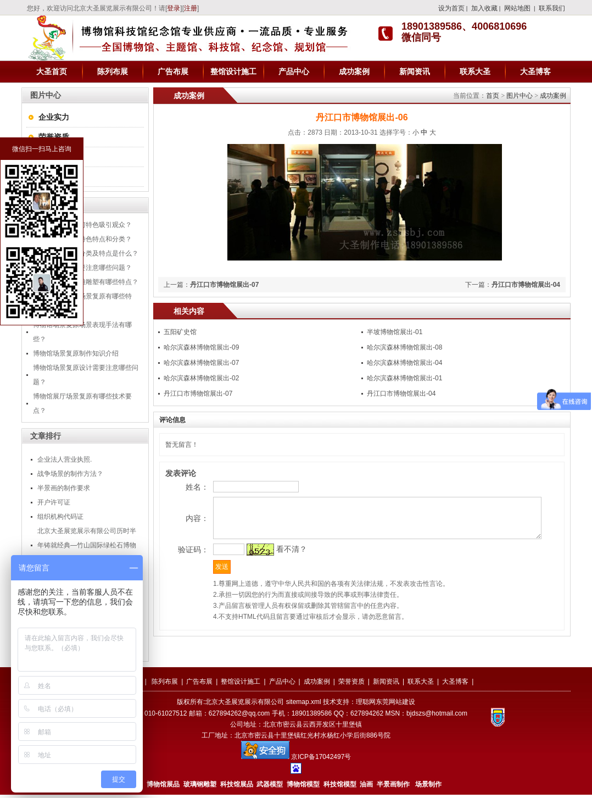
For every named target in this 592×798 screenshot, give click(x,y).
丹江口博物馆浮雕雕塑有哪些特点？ (85, 282)
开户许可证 (53, 502)
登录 (173, 8)
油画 (366, 787)
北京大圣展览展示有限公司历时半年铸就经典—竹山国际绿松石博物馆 (86, 545)
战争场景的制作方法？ (70, 474)
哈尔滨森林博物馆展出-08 (404, 347)
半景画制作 (393, 787)
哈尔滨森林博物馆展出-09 (201, 347)
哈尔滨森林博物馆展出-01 (404, 378)
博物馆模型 (303, 787)
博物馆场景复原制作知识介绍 (76, 353)
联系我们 (552, 8)
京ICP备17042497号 (321, 760)
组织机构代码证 (60, 516)
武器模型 (270, 787)
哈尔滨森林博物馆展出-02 (201, 378)
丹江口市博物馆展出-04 (526, 285)
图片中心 (519, 95)
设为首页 (451, 8)
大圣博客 (535, 71)
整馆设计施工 (233, 71)
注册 (190, 8)
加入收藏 (484, 8)
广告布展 (173, 71)
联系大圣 (475, 71)
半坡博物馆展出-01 (394, 332)
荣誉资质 (53, 136)
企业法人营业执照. (64, 459)
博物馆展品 (163, 787)
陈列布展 (112, 71)
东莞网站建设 (395, 705)
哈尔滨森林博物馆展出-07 (201, 363)
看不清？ (271, 572)
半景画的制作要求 (63, 488)
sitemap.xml (303, 705)
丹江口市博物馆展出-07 (224, 285)
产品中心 (293, 71)
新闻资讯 (414, 71)
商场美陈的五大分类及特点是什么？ (85, 253)
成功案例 (354, 71)
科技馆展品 (236, 787)
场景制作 (428, 787)
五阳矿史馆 (180, 332)
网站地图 (517, 8)
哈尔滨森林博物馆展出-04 (404, 363)
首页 (492, 95)
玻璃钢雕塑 (199, 787)
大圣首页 (51, 71)
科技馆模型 (340, 787)
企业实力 (53, 117)
